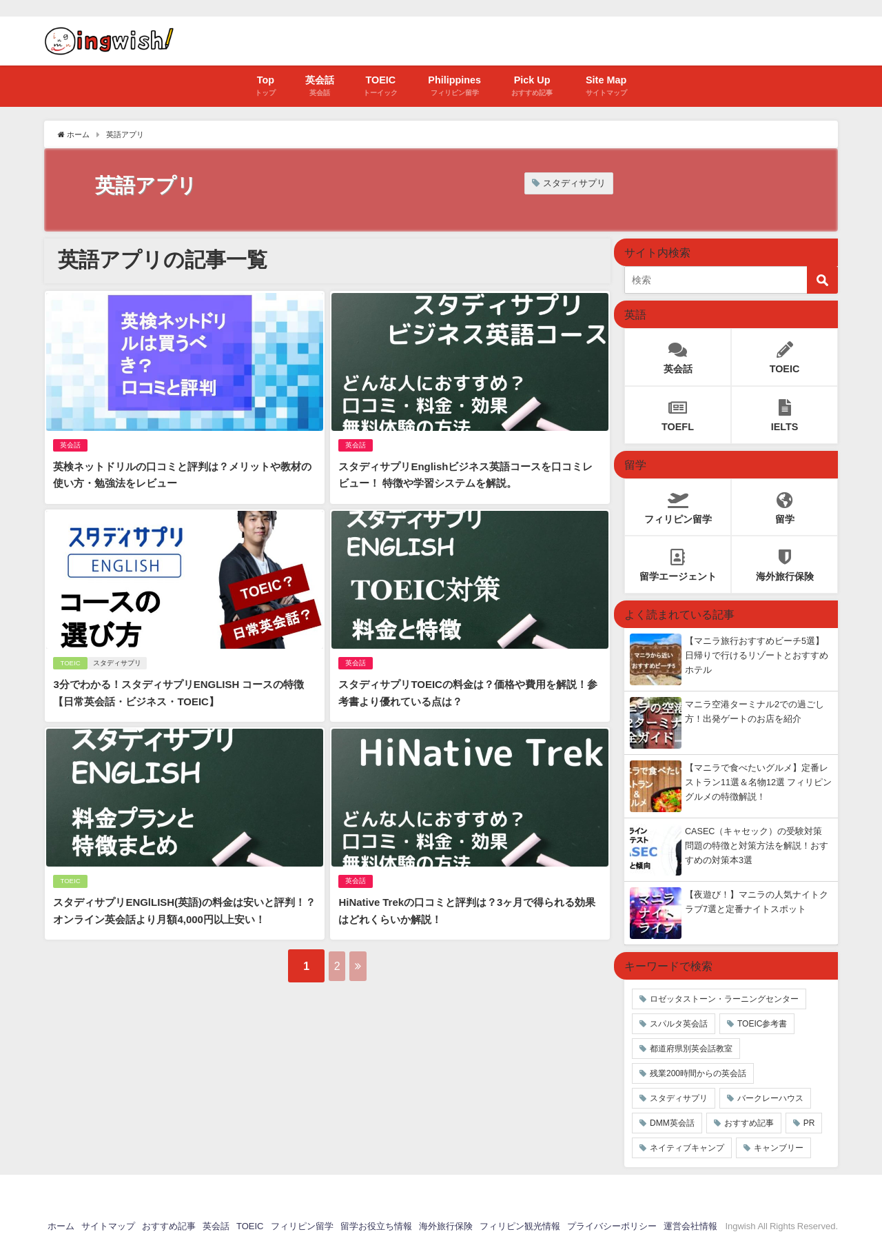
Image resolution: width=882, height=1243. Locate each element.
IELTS (784, 412)
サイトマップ (108, 1226)
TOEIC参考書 (762, 1024)
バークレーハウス (770, 1098)
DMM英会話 (672, 1123)
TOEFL (677, 412)
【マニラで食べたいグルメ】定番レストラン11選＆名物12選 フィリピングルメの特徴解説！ (758, 782)
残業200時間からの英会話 (698, 1073)
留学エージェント (677, 561)
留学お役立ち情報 (376, 1226)
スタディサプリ (574, 183)
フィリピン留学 (677, 503)
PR (809, 1123)
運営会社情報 (690, 1226)
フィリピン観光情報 (520, 1226)
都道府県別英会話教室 (691, 1048)
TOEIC (69, 657)
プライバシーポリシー (612, 1226)
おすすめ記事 (749, 1123)
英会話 (69, 443)
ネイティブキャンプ (687, 1148)
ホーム (61, 1226)
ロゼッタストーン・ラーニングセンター (724, 999)
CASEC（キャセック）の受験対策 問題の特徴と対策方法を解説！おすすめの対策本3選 (756, 846)
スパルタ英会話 (679, 1024)
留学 (784, 503)
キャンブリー (778, 1148)
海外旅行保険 (784, 561)
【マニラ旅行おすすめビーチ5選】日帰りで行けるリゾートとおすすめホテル (756, 655)
